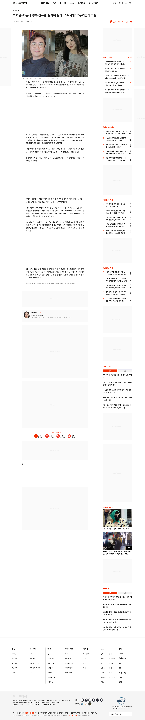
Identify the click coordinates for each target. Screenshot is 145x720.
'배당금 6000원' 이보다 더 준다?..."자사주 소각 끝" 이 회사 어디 (115, 64)
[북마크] (126, 22)
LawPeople (51, 677)
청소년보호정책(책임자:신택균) (43, 713)
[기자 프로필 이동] (26, 314)
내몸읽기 (68, 659)
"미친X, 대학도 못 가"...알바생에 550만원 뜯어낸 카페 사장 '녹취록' (115, 92)
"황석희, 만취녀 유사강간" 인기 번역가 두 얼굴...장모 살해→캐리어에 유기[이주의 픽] (116, 133)
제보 (120, 677)
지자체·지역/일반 (35, 668)
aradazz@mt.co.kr (37, 315)
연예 (120, 649)
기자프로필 (123, 673)
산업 (102, 659)
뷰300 (32, 673)
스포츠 (121, 653)
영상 (120, 663)
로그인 (114, 3)
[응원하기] (40, 312)
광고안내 (61, 713)
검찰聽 (50, 673)
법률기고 (50, 682)
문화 (110, 668)
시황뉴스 (14, 654)
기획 (84, 668)
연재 (84, 663)
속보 (102, 682)
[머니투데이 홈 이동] (20, 696)
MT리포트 (45, 3)
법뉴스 (50, 654)
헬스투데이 (68, 673)
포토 (120, 668)
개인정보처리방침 (29, 713)
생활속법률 (51, 663)
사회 (17, 10)
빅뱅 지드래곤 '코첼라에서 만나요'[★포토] (116, 529)
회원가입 (120, 3)
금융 (102, 654)
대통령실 (32, 659)
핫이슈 (85, 659)
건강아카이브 (69, 668)
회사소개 (15, 713)
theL (72, 3)
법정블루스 (51, 668)
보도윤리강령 (93, 713)
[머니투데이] (20, 3)
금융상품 (14, 663)
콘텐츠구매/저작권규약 (77, 713)
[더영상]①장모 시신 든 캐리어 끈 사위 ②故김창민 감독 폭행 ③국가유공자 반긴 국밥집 (117, 553)
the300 (63, 3)
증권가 (14, 673)
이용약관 (55, 713)
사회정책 (112, 663)
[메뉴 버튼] (130, 3)
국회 (31, 654)
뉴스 (66, 654)
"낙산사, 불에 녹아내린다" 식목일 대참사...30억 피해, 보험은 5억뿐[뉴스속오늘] (115, 78)
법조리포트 (51, 659)
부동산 (103, 668)
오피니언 (112, 677)
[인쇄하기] (130, 22)
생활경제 (112, 659)
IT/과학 (103, 673)
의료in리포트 (69, 663)
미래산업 (103, 677)
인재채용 (21, 713)
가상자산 (14, 668)
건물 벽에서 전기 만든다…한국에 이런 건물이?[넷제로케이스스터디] (116, 219)
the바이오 (81, 3)
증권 (54, 3)
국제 (110, 673)
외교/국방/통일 (34, 663)
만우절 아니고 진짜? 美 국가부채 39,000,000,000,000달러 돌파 (116, 294)
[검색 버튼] (126, 3)
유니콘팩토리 (93, 3)
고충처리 (86, 713)
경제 (110, 654)
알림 (120, 682)
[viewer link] (85, 74)
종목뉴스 (14, 659)
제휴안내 (67, 713)
